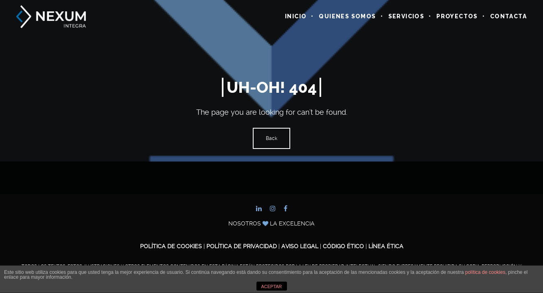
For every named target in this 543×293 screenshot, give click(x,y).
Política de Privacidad (241, 246)
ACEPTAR (271, 286)
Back (271, 138)
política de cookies (485, 272)
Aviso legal (299, 246)
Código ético (344, 246)
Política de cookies (171, 246)
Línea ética (385, 246)
